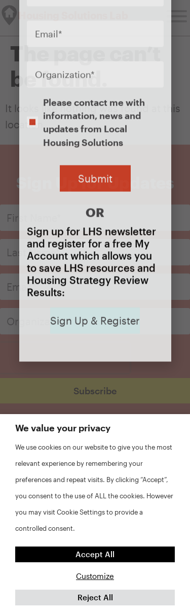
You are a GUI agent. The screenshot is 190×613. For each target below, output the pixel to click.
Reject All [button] (95, 597)
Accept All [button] (95, 554)
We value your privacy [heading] (62, 427)
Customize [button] (95, 576)
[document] (95, 306)
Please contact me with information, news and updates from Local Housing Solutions (94, 43)
